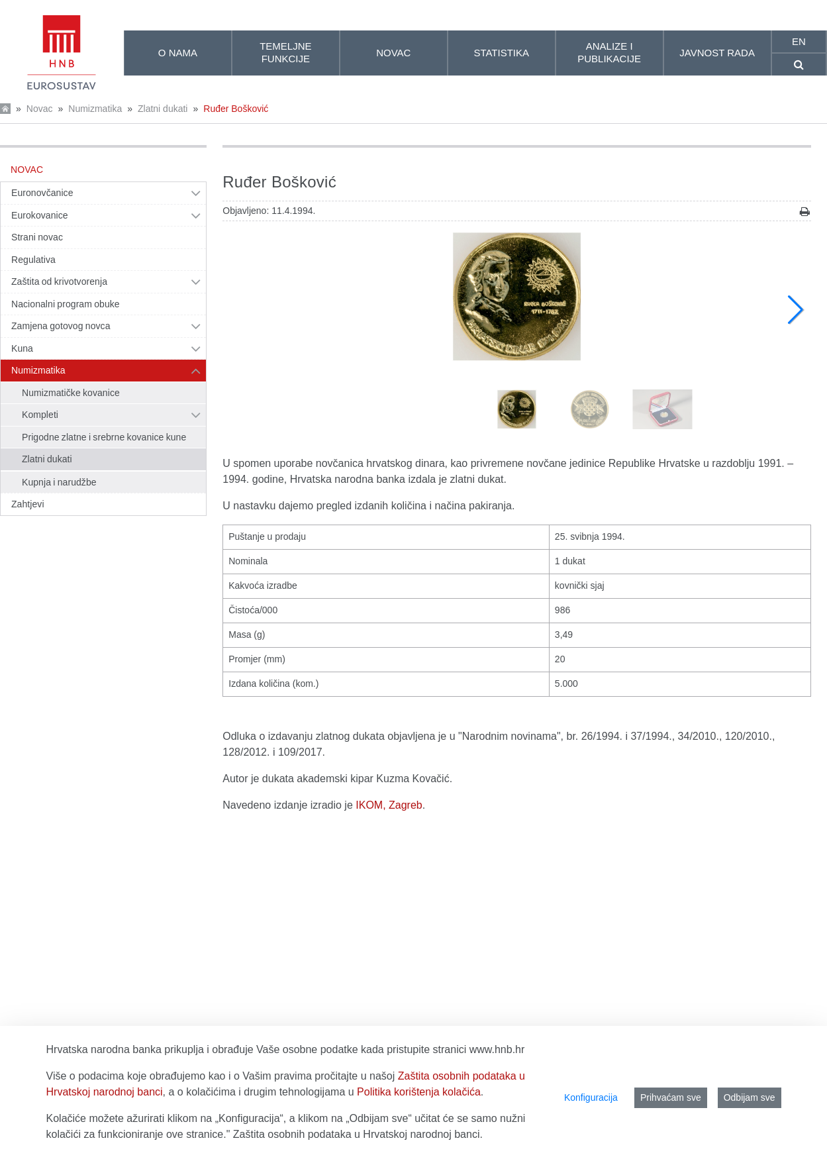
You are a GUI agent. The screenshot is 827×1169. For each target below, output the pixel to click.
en (799, 41)
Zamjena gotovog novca (61, 326)
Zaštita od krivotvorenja (59, 281)
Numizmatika (95, 108)
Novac (39, 108)
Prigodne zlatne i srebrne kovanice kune (104, 437)
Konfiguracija (591, 1097)
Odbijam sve (749, 1097)
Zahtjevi (27, 504)
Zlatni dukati (162, 108)
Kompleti (40, 414)
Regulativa (33, 259)
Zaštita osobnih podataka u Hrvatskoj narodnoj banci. (358, 1134)
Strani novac (37, 237)
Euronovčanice (42, 192)
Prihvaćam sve (670, 1097)
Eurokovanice (39, 215)
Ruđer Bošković (235, 108)
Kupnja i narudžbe (59, 482)
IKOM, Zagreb (389, 805)
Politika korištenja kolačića (419, 1091)
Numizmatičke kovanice (71, 392)
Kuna (22, 348)
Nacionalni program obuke (65, 304)
